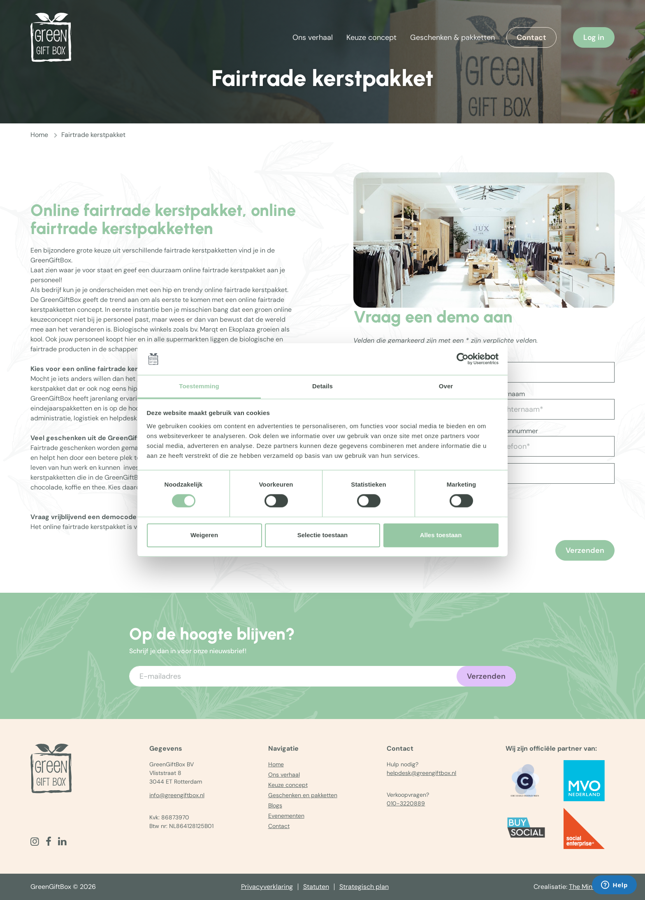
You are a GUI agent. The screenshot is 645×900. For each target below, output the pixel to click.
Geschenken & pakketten (452, 37)
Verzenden (585, 550)
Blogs (275, 805)
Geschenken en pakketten (302, 795)
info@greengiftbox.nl (176, 795)
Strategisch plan (364, 886)
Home (39, 134)
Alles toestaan (441, 534)
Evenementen (286, 815)
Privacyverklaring (267, 886)
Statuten (316, 886)
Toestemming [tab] (199, 386)
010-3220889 (406, 803)
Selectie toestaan (322, 534)
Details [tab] (322, 386)
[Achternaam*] (551, 409)
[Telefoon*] (551, 446)
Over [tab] (446, 386)
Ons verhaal (312, 37)
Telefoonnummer (512, 431)
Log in (593, 37)
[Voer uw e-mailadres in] (322, 676)
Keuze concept (371, 37)
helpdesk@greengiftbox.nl (421, 773)
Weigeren (204, 534)
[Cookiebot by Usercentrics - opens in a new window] (463, 359)
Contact (531, 37)
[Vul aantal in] (513, 473)
